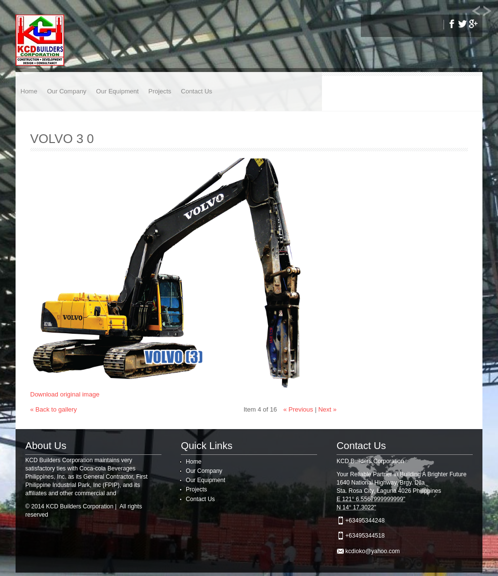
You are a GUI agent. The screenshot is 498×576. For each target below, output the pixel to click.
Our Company (67, 91)
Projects (159, 91)
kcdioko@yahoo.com (372, 551)
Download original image (64, 394)
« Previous (298, 409)
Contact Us (196, 91)
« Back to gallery (53, 409)
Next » (327, 409)
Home (28, 91)
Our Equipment (117, 91)
